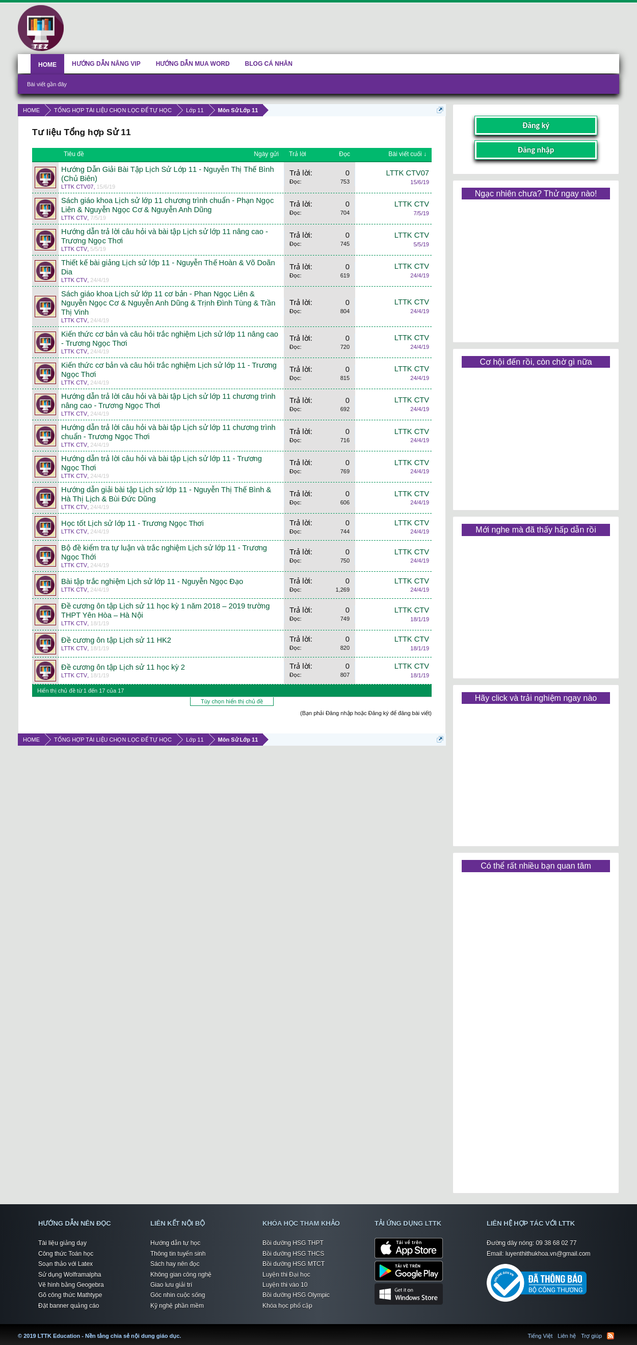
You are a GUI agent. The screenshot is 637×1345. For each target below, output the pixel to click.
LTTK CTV (74, 218)
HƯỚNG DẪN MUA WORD (193, 63)
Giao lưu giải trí (171, 1284)
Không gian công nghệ (180, 1274)
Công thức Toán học (65, 1253)
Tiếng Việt (540, 1336)
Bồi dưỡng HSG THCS (293, 1253)
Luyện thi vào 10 (284, 1284)
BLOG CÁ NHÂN (269, 63)
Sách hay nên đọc (174, 1263)
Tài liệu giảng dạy (62, 1243)
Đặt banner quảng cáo (68, 1305)
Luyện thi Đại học (286, 1274)
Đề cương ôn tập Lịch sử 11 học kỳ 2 (123, 667)
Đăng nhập (536, 150)
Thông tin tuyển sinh (177, 1253)
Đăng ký (535, 125)
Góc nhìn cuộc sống (177, 1295)
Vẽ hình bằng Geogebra (71, 1284)
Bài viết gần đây (47, 84)
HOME (47, 64)
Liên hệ (567, 1336)
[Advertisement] (535, 267)
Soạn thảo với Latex (65, 1263)
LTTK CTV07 (77, 187)
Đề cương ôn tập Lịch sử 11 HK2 (116, 640)
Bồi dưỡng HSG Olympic (296, 1295)
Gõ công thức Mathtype (70, 1295)
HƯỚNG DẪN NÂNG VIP (106, 63)
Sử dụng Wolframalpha (69, 1274)
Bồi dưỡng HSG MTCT (293, 1263)
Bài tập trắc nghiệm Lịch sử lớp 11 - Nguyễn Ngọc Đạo (152, 581)
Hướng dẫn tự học (175, 1243)
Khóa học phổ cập (287, 1305)
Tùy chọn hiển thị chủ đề (232, 701)
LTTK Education (183, 1329)
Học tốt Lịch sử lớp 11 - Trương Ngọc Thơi (132, 523)
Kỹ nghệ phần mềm (177, 1305)
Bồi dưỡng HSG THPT (293, 1243)
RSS (610, 1335)
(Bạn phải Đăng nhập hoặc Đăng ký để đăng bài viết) (366, 713)
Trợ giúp (591, 1336)
